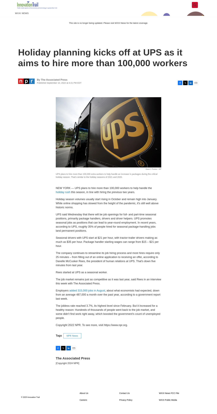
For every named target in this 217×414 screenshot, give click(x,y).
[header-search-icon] (197, 8)
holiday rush (63, 198)
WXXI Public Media (168, 406)
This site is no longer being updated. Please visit (92, 29)
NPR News (72, 342)
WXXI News (22, 19)
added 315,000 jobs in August (87, 296)
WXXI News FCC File (169, 399)
